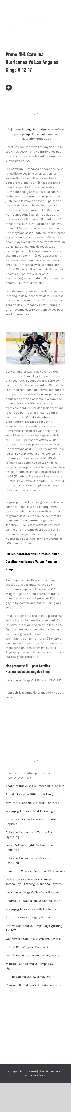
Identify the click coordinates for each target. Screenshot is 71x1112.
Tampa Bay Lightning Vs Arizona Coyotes (34, 884)
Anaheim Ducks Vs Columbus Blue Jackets (35, 786)
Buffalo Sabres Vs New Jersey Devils (30, 976)
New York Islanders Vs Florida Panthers (32, 802)
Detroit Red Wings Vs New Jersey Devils (33, 955)
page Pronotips (36, 129)
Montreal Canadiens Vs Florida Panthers (34, 985)
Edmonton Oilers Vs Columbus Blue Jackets (35, 871)
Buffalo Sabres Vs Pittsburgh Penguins (32, 794)
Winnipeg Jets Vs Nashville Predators (31, 909)
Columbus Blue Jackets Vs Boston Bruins (34, 900)
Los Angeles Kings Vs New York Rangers (33, 892)
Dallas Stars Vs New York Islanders (30, 879)
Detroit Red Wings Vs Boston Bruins (31, 947)
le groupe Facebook (32, 134)
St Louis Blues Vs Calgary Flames (28, 917)
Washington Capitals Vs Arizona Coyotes (34, 938)
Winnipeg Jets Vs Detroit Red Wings (30, 811)
